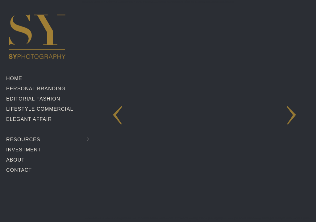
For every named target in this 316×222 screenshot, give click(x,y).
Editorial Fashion (33, 98)
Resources (23, 139)
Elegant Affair (29, 119)
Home (14, 78)
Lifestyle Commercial (39, 109)
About (15, 159)
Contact (19, 170)
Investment (23, 149)
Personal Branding (35, 88)
